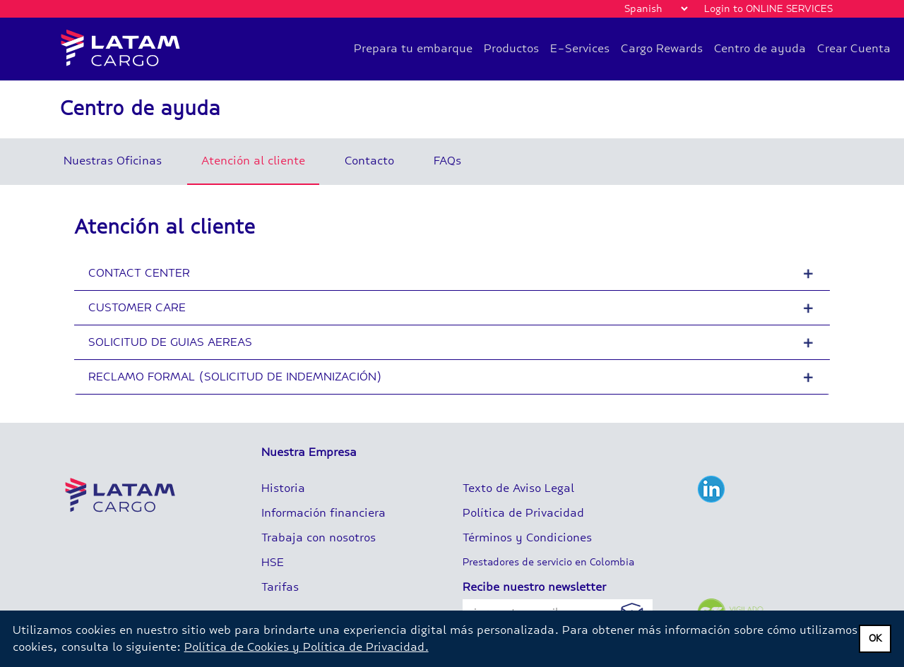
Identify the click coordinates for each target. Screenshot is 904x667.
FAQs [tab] (447, 160)
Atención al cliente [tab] (253, 160)
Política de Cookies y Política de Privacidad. (306, 646)
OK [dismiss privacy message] (875, 638)
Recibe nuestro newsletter (534, 586)
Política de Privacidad (523, 512)
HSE (272, 562)
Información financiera (323, 512)
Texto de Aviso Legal (518, 488)
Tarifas (280, 586)
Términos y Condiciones (527, 537)
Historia (283, 488)
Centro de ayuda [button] (760, 48)
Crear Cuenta (854, 48)
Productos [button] (511, 48)
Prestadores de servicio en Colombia (548, 562)
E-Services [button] (579, 48)
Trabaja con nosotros (318, 537)
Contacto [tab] (369, 160)
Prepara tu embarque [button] (413, 48)
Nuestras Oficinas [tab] (113, 160)
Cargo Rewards (662, 48)
